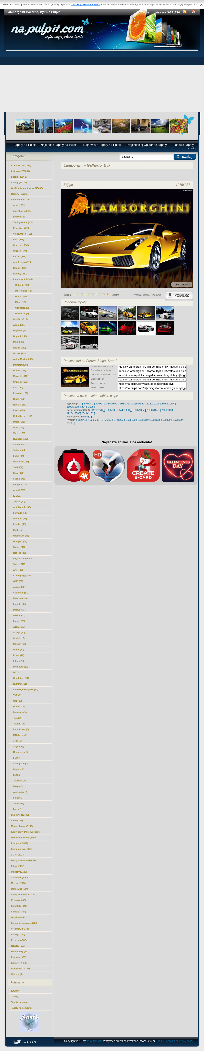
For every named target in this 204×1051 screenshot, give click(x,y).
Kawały (15, 991)
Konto (191, 148)
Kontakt (170, 1040)
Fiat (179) (18, 387)
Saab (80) (18, 467)
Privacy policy (185, 1040)
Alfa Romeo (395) (22, 262)
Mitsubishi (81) (21, 461)
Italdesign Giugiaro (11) (25, 689)
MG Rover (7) (20, 735)
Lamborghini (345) (23, 279)
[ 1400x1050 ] (167, 403)
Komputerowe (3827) (22, 849)
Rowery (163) (18, 946)
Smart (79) (18, 473)
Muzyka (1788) (19, 883)
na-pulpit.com (94, 1040)
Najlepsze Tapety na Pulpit (59, 144)
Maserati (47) (20, 518)
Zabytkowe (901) (22, 211)
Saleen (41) (19, 564)
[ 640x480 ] (88, 403)
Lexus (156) (19, 410)
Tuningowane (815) (23, 222)
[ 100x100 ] (178, 419)
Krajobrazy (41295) (21, 165)
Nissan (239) (20, 353)
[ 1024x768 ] (125, 403)
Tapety (14, 996)
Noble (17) (18, 649)
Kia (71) (17, 496)
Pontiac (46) (19, 524)
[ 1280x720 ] (97, 410)
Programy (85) (18, 957)
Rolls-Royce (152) (22, 416)
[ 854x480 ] (86, 416)
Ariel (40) (18, 570)
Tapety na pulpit (19, 1002)
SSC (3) (17, 775)
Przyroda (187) (19, 940)
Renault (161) (20, 404)
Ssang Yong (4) (21, 763)
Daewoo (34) (20, 610)
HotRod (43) (19, 553)
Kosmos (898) (18, 900)
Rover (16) (18, 655)
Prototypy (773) (21, 228)
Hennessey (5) (21, 752)
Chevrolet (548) (21, 245)
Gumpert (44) (20, 541)
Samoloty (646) (19, 906)
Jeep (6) (17, 741)
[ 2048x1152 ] (87, 413)
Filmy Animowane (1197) (24, 894)
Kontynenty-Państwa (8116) (26, 832)
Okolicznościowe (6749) (24, 837)
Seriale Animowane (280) (24, 923)
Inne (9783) (17, 820)
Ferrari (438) (19, 256)
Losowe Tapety (183, 144)
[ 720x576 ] (100, 403)
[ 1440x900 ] (124, 410)
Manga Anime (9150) (22, 826)
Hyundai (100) (20, 439)
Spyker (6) (18, 746)
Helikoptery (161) (20, 951)
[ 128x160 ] (143, 419)
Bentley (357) (20, 273)
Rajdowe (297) (20, 330)
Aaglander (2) (20, 792)
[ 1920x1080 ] (168, 410)
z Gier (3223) (17, 854)
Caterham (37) (20, 592)
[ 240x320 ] (107, 419)
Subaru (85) (19, 450)
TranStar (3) (19, 780)
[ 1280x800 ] (111, 410)
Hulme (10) (19, 706)
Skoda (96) (19, 444)
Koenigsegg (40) (22, 575)
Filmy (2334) (17, 866)
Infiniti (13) (19, 661)
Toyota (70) (19, 501)
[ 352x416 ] (82, 419)
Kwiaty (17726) (19, 182)
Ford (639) (18, 239)
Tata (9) (17, 718)
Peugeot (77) (20, 484)
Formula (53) (20, 513)
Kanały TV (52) (19, 963)
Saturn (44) (19, 547)
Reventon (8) (22, 313)
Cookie (160, 1040)
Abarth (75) (19, 490)
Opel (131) (18, 427)
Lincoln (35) (19, 604)
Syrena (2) (18, 803)
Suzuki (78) (19, 478)
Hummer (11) (20, 684)
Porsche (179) (20, 393)
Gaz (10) (17, 701)
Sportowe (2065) (20, 877)
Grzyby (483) (18, 917)
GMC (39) (18, 581)
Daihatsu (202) (21, 365)
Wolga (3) (18, 786)
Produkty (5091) (19, 843)
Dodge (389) (19, 268)
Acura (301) (19, 325)
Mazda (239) (19, 347)
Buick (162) (19, 399)
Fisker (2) (18, 797)
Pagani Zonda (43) (23, 558)
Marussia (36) (20, 598)
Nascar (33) (19, 615)
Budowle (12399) (20, 815)
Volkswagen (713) (22, 234)
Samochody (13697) (21, 199)
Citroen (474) (20, 251)
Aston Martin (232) (23, 359)
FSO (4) (17, 758)
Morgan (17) (19, 644)
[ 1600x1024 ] (138, 410)
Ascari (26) (19, 627)
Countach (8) (22, 308)
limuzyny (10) (20, 712)
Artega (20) (19, 632)
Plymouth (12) (20, 666)
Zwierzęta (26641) (20, 171)
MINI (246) (18, 342)
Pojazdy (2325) (19, 872)
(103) (22, 285)
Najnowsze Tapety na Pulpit (102, 144)
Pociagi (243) (18, 934)
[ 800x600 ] (112, 403)
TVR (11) (17, 695)
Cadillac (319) (20, 319)
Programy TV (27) (20, 968)
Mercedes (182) (21, 376)
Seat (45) (18, 530)
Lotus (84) (18, 456)
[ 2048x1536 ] (87, 406)
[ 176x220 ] (119, 419)
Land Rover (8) (21, 729)
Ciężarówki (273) (20, 929)
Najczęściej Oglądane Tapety (147, 144)
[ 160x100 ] (131, 419)
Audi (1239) (19, 205)
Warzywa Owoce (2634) (23, 860)
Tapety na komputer (21, 1008)
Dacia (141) (19, 422)
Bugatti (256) (20, 336)
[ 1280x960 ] (138, 403)
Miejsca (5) (17, 974)
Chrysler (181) (20, 382)
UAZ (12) (17, 672)
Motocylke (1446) (20, 889)
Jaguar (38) (19, 587)
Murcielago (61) (23, 291)
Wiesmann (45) (21, 535)
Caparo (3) (18, 769)
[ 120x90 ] (166, 419)
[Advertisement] (102, 81)
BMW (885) (19, 216)
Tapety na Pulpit (25, 144)
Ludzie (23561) (19, 177)
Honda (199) (19, 370)
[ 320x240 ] (94, 419)
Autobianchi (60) (22, 507)
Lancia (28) (19, 621)
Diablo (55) (21, 296)
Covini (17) (19, 638)
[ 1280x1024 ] (152, 403)
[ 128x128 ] (155, 419)
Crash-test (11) (21, 678)
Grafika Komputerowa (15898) (27, 188)
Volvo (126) (19, 433)
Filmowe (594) (18, 911)
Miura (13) (20, 302)
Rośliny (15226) (19, 194)
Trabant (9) (19, 723)
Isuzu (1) (17, 809)
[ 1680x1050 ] (153, 410)
